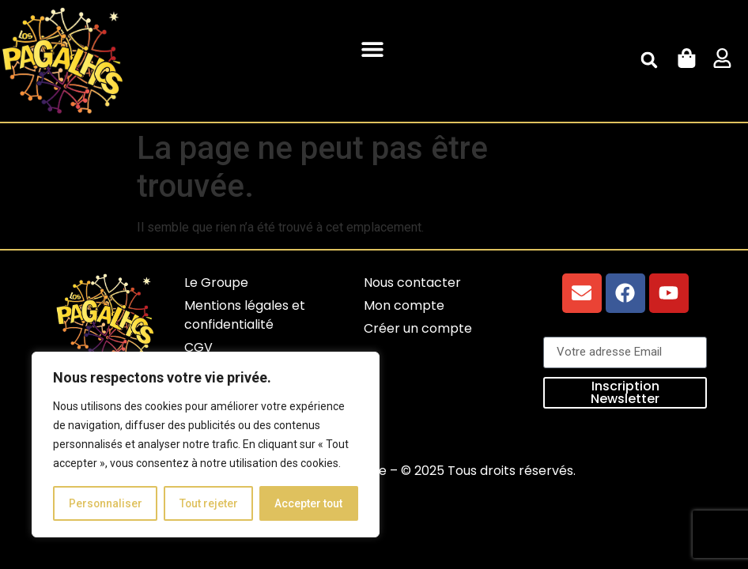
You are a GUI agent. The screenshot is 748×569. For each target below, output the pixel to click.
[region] (206, 444)
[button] (373, 49)
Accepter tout (308, 503)
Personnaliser (105, 503)
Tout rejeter (208, 503)
